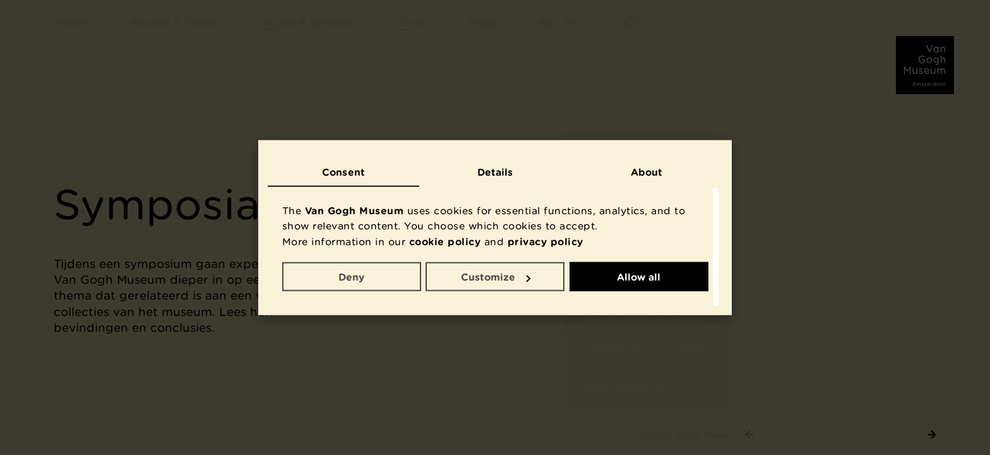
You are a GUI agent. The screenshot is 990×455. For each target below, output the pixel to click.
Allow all (638, 276)
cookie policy (445, 240)
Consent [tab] (343, 171)
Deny (351, 276)
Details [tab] (495, 171)
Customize (495, 276)
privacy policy (545, 240)
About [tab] (647, 171)
